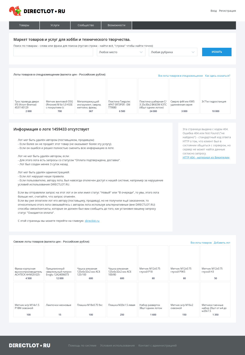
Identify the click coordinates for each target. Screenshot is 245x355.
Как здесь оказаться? (217, 75)
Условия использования (117, 345)
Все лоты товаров (201, 242)
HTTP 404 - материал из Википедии (206, 157)
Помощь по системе (82, 345)
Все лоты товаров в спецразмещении (180, 75)
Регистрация (227, 11)
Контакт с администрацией (157, 345)
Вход (214, 11)
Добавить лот (222, 242)
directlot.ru (92, 221)
